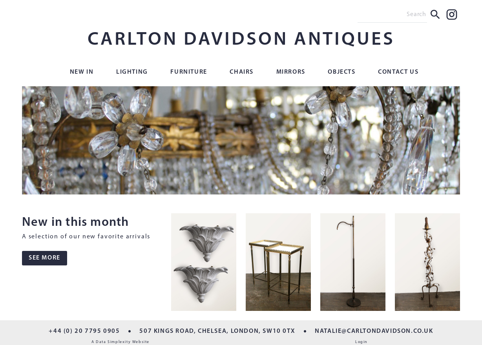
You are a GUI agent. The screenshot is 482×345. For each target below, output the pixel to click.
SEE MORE (44, 258)
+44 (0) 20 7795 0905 (84, 331)
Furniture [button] (188, 72)
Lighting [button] (132, 72)
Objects (341, 72)
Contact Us (398, 72)
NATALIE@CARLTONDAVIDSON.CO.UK (374, 331)
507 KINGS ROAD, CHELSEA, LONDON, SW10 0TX (217, 331)
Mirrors (290, 72)
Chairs (242, 72)
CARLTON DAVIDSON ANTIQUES (241, 40)
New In (82, 72)
